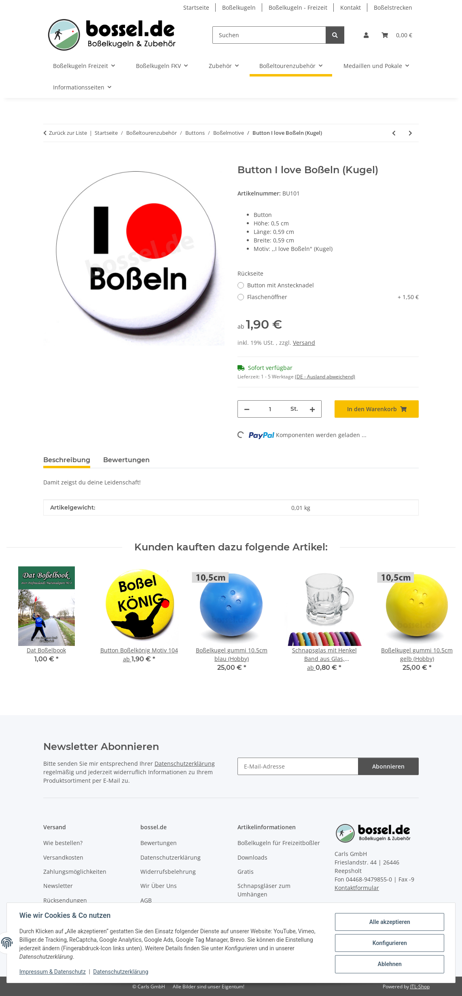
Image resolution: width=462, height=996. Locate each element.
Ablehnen (389, 964)
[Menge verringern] (247, 409)
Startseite (196, 7)
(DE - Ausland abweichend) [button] (325, 376)
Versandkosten (63, 857)
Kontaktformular (357, 888)
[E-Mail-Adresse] (297, 766)
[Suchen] (269, 35)
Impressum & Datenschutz (53, 971)
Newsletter (58, 886)
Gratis (245, 871)
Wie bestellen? (63, 843)
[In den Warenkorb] (49, 159)
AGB (146, 900)
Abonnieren (388, 766)
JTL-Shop (420, 986)
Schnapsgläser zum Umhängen (263, 890)
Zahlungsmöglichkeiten (74, 871)
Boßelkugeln (239, 7)
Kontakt (350, 7)
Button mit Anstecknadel (280, 285)
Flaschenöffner (333, 297)
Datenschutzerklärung (121, 971)
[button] (366, 35)
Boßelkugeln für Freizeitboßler (278, 843)
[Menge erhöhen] (312, 409)
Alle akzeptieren (389, 922)
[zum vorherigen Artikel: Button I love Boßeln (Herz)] (394, 133)
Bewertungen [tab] (126, 460)
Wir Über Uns (158, 886)
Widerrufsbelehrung (168, 871)
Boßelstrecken (393, 7)
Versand (304, 342)
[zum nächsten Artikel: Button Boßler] (410, 133)
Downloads (252, 857)
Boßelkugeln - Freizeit (298, 7)
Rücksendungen (65, 900)
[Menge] (270, 409)
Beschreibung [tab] (66, 460)
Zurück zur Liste (68, 132)
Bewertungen (158, 843)
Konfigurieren (389, 943)
